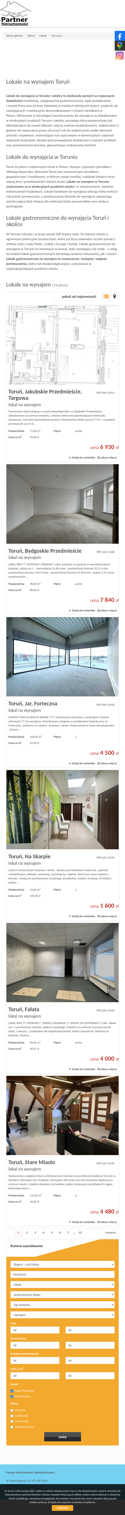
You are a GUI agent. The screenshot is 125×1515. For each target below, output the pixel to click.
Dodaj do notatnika (83, 457)
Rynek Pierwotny (22, 1391)
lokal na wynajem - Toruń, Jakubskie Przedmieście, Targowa (62, 383)
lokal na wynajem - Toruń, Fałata (62, 998)
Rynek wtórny (20, 1396)
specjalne (17, 1410)
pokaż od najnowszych (79, 296)
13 (80, 1232)
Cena (13, 1323)
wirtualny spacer (22, 1427)
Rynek (14, 1384)
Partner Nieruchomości (35, 1457)
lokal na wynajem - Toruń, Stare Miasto (62, 1151)
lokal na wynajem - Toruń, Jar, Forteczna (62, 692)
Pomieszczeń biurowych (24, 1354)
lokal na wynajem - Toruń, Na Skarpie (62, 845)
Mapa (114, 296)
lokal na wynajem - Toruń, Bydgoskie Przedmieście (62, 539)
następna (110, 1232)
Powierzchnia (18, 1338)
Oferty (14, 1403)
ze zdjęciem (19, 1415)
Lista (106, 296)
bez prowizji (19, 1421)
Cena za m (17, 1369)
